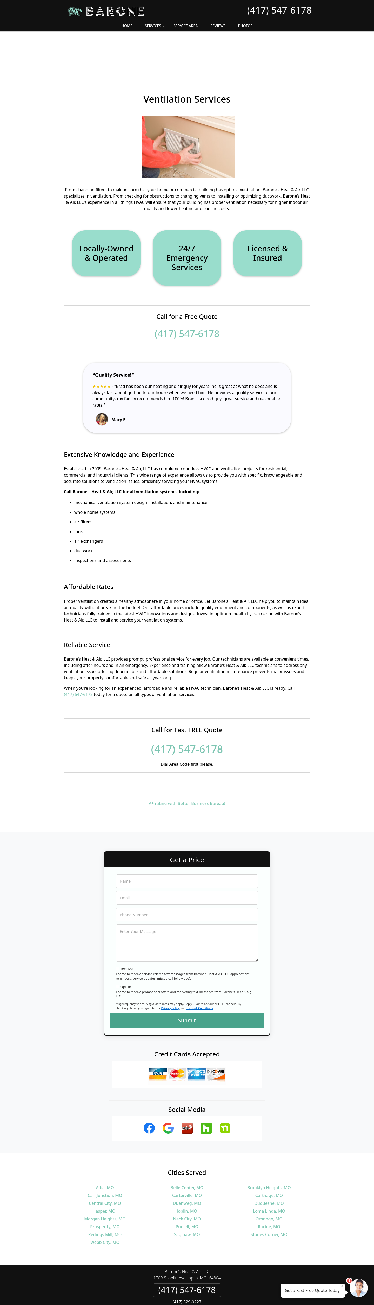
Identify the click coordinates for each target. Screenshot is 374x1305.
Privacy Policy (170, 967)
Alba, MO (105, 1147)
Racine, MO (269, 1186)
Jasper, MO (105, 1170)
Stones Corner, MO (269, 1194)
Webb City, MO (104, 1202)
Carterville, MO (187, 1155)
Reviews (218, 25)
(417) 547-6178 (279, 10)
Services (155, 27)
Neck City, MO (187, 1178)
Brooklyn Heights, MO (269, 1147)
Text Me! (127, 928)
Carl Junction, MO (105, 1155)
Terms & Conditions (199, 967)
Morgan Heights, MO (104, 1178)
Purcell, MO (187, 1186)
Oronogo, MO (269, 1178)
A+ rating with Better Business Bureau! (187, 763)
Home (126, 25)
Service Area (185, 25)
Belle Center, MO (187, 1147)
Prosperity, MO (105, 1186)
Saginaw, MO (187, 1194)
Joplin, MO (187, 1170)
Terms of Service (226, 1294)
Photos (245, 25)
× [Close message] (342, 1285)
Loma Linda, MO (269, 1170)
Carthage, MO (269, 1155)
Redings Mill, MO (105, 1194)
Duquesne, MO (269, 1162)
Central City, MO (105, 1162)
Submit (187, 979)
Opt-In (125, 946)
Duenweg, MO (187, 1162)
